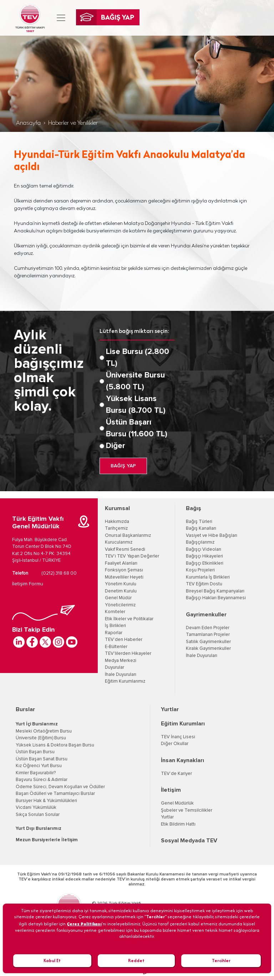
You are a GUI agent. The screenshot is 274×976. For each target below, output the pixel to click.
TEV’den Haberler (123, 639)
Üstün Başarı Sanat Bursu (41, 759)
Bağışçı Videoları (203, 549)
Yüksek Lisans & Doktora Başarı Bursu (55, 745)
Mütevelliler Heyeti (124, 577)
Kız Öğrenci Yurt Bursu (39, 766)
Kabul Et (52, 960)
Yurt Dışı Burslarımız (38, 828)
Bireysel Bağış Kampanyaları (215, 591)
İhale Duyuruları (120, 674)
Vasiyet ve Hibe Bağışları (211, 535)
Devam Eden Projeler (207, 628)
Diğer (115, 446)
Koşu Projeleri (200, 570)
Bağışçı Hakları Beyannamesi (216, 598)
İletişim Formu (27, 583)
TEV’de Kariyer (176, 773)
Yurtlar (170, 709)
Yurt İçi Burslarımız (37, 724)
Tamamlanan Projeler (208, 634)
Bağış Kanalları (201, 528)
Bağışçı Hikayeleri (204, 556)
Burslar (25, 709)
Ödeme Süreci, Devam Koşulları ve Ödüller (60, 787)
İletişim (171, 790)
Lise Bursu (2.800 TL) (137, 358)
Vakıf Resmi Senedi (125, 549)
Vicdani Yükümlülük (36, 807)
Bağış (193, 508)
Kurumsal (117, 508)
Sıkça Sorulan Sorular (38, 814)
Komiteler (115, 612)
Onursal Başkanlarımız (128, 535)
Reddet (136, 960)
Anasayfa (28, 123)
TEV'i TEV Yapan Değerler (132, 556)
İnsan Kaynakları (182, 760)
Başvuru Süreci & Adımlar (41, 779)
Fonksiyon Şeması (124, 570)
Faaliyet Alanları (121, 563)
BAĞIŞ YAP (123, 465)
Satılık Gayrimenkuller (208, 641)
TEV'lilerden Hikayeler (128, 653)
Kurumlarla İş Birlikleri (208, 577)
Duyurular (114, 667)
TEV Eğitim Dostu (204, 584)
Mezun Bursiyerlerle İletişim (47, 840)
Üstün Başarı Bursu (35, 752)
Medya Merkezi (120, 660)
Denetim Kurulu (121, 591)
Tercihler (221, 960)
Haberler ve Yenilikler (73, 123)
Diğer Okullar (174, 743)
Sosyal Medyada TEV (189, 840)
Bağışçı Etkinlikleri (204, 563)
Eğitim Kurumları (183, 723)
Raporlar (113, 633)
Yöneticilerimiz (120, 605)
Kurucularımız (118, 542)
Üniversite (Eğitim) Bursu (41, 738)
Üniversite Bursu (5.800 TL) (135, 381)
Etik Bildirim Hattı (178, 824)
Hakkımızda (117, 521)
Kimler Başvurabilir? (36, 773)
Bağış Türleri (199, 521)
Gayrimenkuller (206, 614)
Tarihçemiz (116, 528)
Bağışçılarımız (200, 542)
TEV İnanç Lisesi (178, 737)
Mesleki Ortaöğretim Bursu (44, 731)
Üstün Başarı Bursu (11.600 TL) (136, 428)
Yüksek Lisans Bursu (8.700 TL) (136, 405)
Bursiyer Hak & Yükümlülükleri (46, 800)
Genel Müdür (118, 598)
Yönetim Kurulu (120, 584)
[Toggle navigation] (61, 18)
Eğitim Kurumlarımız (125, 681)
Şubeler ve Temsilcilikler (186, 810)
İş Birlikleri (115, 625)
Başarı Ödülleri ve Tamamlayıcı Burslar (55, 793)
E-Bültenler (116, 646)
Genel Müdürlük (177, 803)
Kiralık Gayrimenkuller (208, 648)
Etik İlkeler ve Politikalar (129, 619)
